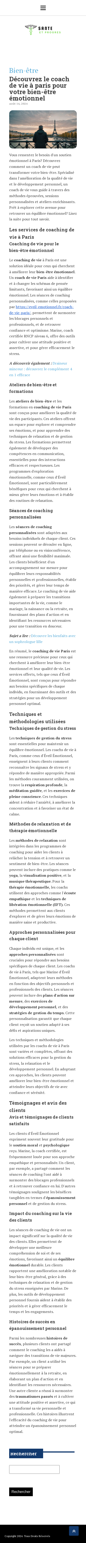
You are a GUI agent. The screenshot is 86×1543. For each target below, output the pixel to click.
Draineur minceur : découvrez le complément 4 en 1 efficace (40, 369)
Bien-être (23, 70)
